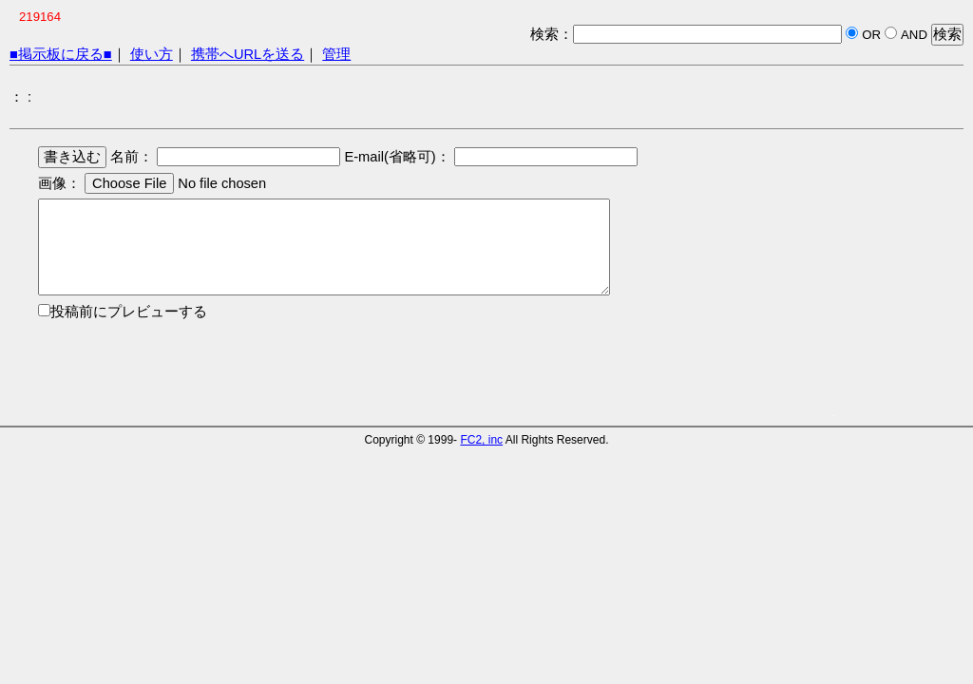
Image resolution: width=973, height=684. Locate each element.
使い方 (151, 54)
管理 (336, 54)
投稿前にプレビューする (128, 311)
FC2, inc (481, 439)
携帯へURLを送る (247, 54)
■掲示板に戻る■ (61, 54)
